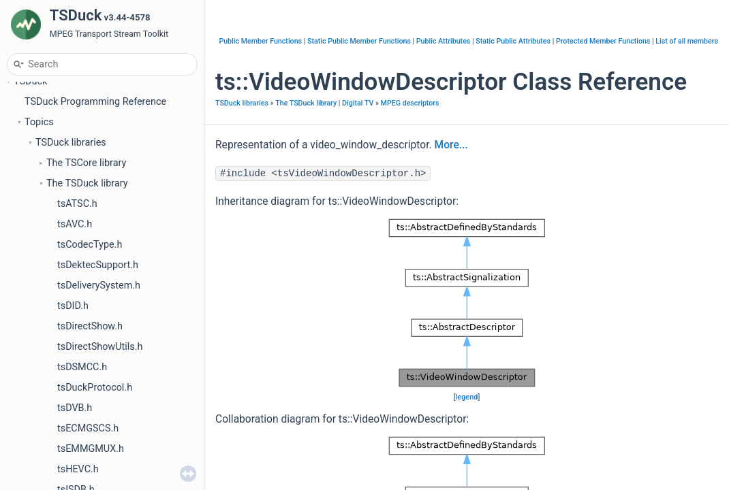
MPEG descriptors (410, 103)
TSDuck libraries (70, 157)
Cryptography (64, 259)
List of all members (686, 41)
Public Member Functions (260, 41)
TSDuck (30, 95)
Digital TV (56, 279)
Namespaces (53, 340)
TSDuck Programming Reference (95, 116)
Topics (39, 136)
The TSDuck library (87, 197)
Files (35, 402)
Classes (42, 381)
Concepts (45, 361)
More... (451, 145)
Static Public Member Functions (359, 41)
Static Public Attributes (513, 41)
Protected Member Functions (603, 41)
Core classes (63, 218)
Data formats (64, 238)
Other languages (71, 320)
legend (467, 397)
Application (59, 300)
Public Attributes (443, 41)
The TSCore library (86, 177)
